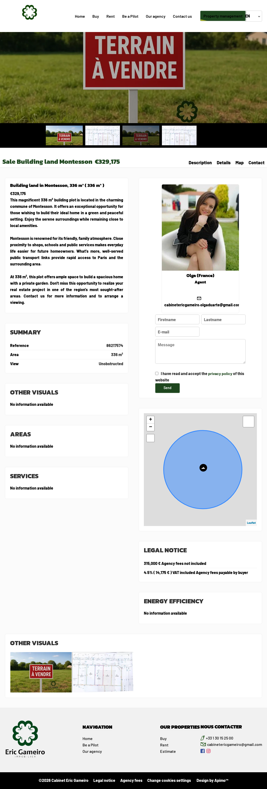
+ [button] (150, 420)
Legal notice (104, 780)
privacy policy (220, 373)
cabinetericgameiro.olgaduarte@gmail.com (202, 304)
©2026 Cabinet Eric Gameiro (63, 780)
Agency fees (131, 780)
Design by (212, 780)
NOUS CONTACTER (221, 726)
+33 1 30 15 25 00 (219, 738)
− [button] (150, 427)
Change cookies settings (169, 780)
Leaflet (251, 522)
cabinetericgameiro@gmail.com (234, 744)
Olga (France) (200, 275)
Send (167, 387)
